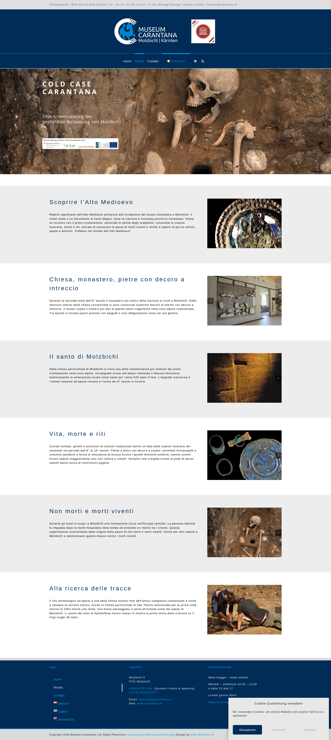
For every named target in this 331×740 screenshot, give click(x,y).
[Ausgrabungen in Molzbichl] (244, 586)
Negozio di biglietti (221, 702)
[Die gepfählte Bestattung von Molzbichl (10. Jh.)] (244, 509)
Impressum (135, 734)
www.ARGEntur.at (202, 734)
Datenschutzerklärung (159, 734)
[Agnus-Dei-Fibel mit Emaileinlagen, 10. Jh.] (244, 200)
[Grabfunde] (244, 432)
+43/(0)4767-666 (142, 688)
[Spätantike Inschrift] (244, 354)
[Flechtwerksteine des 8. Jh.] (244, 277)
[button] (202, 60)
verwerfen (279, 730)
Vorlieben (310, 730)
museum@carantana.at (222, 4)
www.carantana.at (149, 703)
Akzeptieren (247, 730)
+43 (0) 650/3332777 (144, 692)
